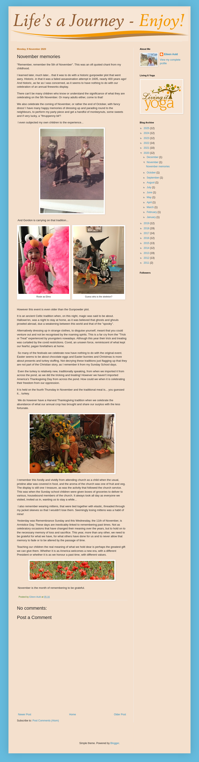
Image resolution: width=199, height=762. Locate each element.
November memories (158, 166)
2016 (147, 238)
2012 (147, 257)
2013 (147, 253)
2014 (147, 248)
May (149, 197)
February (152, 212)
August (151, 182)
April (149, 202)
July (149, 187)
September (153, 177)
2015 (147, 243)
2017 (147, 233)
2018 (147, 228)
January (151, 217)
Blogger (114, 743)
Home (72, 714)
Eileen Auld (171, 54)
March (151, 207)
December (153, 157)
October (151, 172)
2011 (147, 262)
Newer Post (24, 714)
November (153, 162)
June (150, 192)
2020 (147, 152)
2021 (147, 147)
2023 (147, 138)
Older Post (120, 714)
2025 (147, 128)
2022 (147, 143)
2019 (147, 223)
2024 (147, 133)
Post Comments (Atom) (45, 720)
